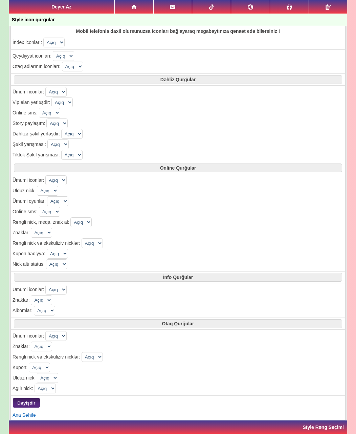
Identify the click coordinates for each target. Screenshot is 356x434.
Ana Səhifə (24, 415)
